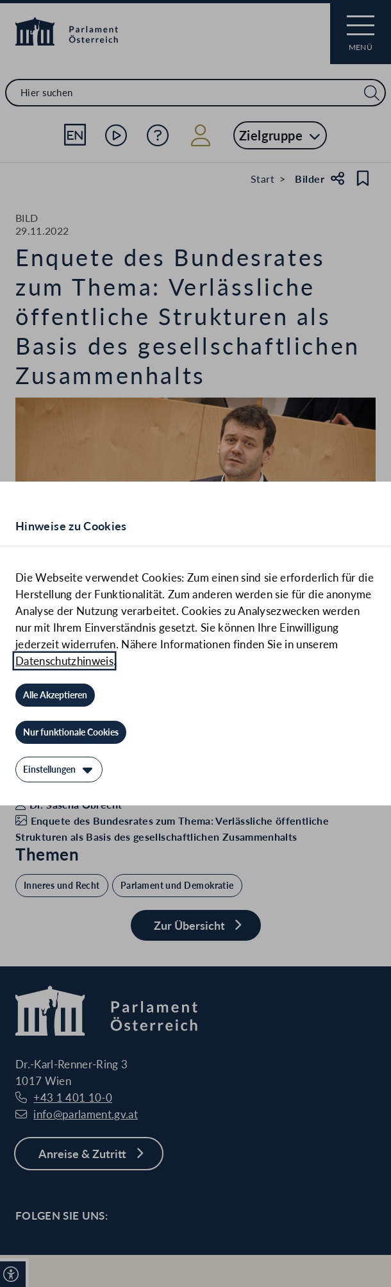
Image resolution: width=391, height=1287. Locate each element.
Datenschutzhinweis (64, 661)
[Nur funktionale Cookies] (70, 732)
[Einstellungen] (59, 769)
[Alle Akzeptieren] (55, 695)
